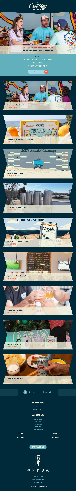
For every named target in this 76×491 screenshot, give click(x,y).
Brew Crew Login (38, 476)
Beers (38, 407)
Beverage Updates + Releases (38, 59)
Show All (38, 56)
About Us (38, 415)
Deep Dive (38, 63)
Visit (20, 433)
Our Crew (38, 422)
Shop (55, 433)
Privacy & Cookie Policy (38, 479)
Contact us (38, 447)
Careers (38, 427)
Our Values (38, 419)
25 (49, 392)
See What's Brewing (38, 66)
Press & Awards (38, 429)
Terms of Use (38, 482)
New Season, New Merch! (38, 50)
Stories (55, 437)
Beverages (38, 402)
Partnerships (38, 424)
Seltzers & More (38, 409)
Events (20, 437)
